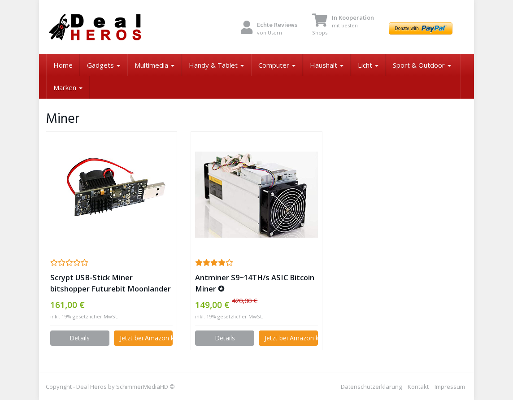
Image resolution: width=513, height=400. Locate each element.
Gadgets (103, 65)
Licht (368, 65)
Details (80, 338)
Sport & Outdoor (422, 65)
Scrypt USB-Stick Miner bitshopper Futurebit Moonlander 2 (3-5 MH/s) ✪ (110, 283)
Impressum (450, 387)
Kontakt (418, 387)
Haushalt (326, 65)
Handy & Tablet (216, 65)
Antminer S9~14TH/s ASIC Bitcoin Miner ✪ (254, 283)
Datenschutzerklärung (371, 387)
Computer (277, 65)
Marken (68, 87)
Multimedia (154, 65)
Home (63, 65)
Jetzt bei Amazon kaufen (146, 338)
